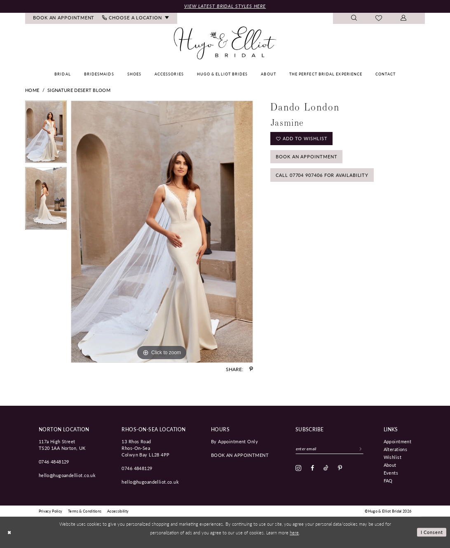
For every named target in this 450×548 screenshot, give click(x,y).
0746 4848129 (54, 461)
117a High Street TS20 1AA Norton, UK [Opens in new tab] (62, 444)
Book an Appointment (306, 156)
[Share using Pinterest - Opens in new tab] (251, 369)
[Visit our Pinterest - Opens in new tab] (340, 468)
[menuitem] (63, 18)
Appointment (398, 441)
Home (32, 90)
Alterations (396, 449)
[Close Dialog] (9, 532)
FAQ (388, 480)
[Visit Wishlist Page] (378, 18)
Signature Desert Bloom (78, 90)
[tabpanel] (46, 134)
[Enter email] (329, 448)
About (390, 464)
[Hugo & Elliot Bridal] (225, 43)
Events (391, 472)
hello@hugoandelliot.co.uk (67, 475)
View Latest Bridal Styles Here (225, 6)
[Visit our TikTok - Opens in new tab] (325, 468)
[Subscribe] (360, 448)
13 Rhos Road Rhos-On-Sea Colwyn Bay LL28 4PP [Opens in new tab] (145, 448)
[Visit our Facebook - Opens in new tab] (312, 468)
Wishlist (392, 457)
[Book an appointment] (63, 18)
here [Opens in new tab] (294, 532)
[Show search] (354, 18)
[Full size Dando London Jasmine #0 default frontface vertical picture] (162, 231)
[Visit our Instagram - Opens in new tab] (298, 468)
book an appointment (240, 455)
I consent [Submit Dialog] (432, 532)
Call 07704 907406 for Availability (322, 175)
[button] (403, 18)
